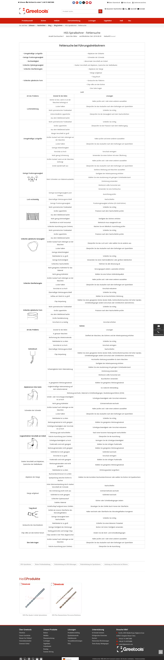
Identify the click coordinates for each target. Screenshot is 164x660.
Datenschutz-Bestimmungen (100, 641)
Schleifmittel (47, 646)
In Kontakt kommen (98, 633)
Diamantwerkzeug (48, 638)
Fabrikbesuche (72, 638)
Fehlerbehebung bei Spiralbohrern (90, 564)
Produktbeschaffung (74, 633)
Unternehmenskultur (25, 641)
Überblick (22, 633)
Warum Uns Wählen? (25, 638)
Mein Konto (127, 2)
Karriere (94, 638)
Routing (45, 649)
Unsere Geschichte (24, 635)
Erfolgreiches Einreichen (99, 635)
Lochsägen (46, 641)
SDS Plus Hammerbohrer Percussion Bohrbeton (66, 615)
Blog (125, 9)
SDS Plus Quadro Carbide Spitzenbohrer (35, 615)
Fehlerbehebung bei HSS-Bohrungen (65, 564)
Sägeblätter (46, 643)
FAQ (69, 643)
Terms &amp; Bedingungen (100, 643)
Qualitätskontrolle (73, 635)
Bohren (45, 633)
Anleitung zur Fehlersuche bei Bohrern (116, 564)
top (161, 652)
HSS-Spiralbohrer (25, 564)
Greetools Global (24, 643)
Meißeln (45, 635)
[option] (35, 599)
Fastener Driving (48, 652)
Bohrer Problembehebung (42, 564)
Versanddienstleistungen (75, 641)
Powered (112, 36)
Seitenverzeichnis (140, 659)
